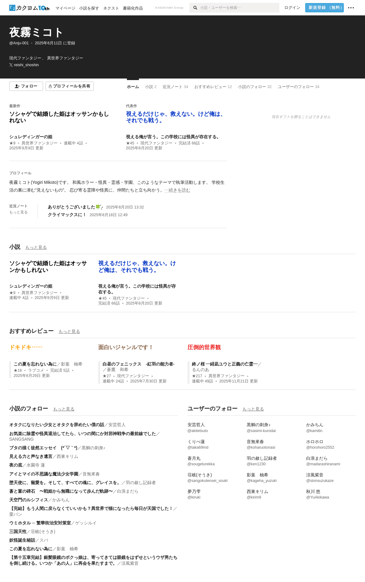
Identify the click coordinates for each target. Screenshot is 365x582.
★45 (130, 143)
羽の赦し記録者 (141, 482)
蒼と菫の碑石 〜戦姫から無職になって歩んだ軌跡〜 (61, 491)
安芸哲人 (117, 424)
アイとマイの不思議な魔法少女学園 (43, 473)
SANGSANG (21, 439)
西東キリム (67, 456)
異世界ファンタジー (40, 143)
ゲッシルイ (86, 522)
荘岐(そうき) (43, 531)
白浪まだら (128, 491)
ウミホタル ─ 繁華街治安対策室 (40, 522)
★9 (12, 143)
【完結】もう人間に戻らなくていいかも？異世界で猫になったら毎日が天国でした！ (91, 508)
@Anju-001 (19, 43)
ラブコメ (36, 370)
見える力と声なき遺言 (30, 456)
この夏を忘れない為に (35, 364)
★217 (197, 376)
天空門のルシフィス (28, 499)
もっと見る (18, 212)
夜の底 (15, 465)
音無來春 (91, 473)
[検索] (194, 8)
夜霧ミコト (36, 32)
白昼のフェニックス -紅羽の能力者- (138, 364)
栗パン (15, 514)
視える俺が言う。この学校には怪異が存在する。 (173, 136)
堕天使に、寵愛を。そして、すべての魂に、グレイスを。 (65, 482)
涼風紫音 (130, 563)
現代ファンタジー (156, 143)
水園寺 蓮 (35, 465)
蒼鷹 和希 (117, 369)
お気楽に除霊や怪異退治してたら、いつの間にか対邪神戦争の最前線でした (82, 433)
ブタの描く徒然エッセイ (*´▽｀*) (43, 447)
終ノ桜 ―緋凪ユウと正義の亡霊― (225, 364)
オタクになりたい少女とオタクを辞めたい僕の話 (56, 424)
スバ (43, 540)
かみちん (61, 499)
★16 (18, 370)
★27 (107, 376)
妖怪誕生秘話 (22, 540)
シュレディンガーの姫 (30, 136)
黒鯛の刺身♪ (93, 447)
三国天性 (17, 531)
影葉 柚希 (72, 364)
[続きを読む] (118, 186)
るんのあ (200, 369)
